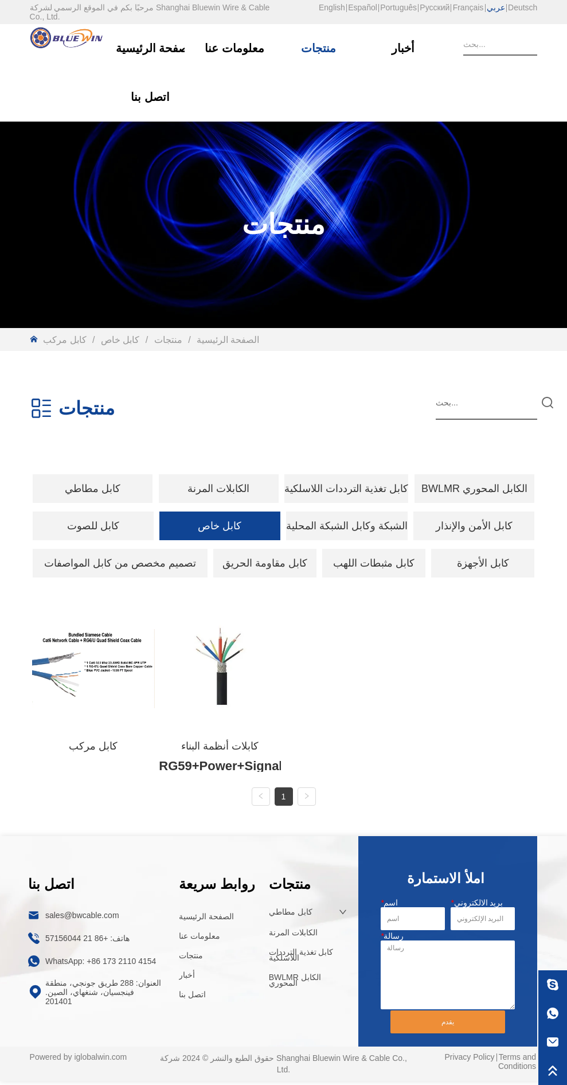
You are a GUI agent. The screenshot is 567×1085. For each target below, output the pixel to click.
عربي (496, 7)
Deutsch (522, 7)
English (332, 7)
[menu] (284, 488)
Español (362, 7)
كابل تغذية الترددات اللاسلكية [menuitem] (346, 488)
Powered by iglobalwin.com (78, 1066)
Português (398, 7)
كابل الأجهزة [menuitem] (483, 563)
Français (468, 7)
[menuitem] (93, 488)
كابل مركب (66, 340)
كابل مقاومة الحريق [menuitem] (264, 563)
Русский (434, 7)
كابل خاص (120, 340)
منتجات (168, 340)
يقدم (447, 1031)
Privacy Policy (469, 1066)
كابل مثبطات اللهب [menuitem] (374, 563)
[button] (92, 489)
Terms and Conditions (517, 1070)
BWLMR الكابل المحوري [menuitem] (474, 488)
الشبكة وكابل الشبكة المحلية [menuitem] (347, 526)
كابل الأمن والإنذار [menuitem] (474, 526)
